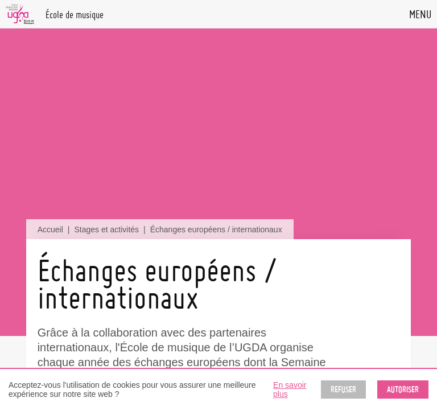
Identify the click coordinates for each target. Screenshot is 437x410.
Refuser (343, 389)
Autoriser (403, 389)
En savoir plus (289, 389)
